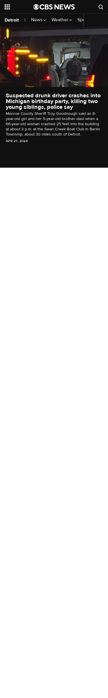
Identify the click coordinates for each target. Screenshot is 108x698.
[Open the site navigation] (19, 6)
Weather (62, 20)
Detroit (12, 20)
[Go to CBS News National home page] (54, 7)
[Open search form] (100, 6)
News (38, 20)
